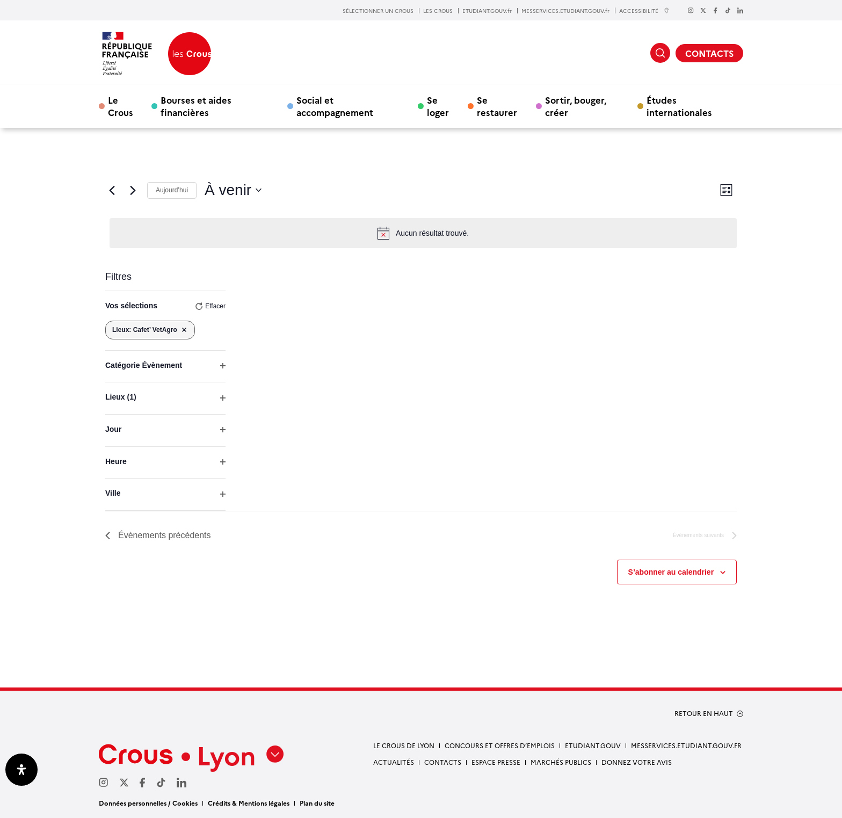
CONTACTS (709, 53)
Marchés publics (561, 761)
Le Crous (120, 105)
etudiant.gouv (593, 745)
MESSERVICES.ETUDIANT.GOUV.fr (565, 10)
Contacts (442, 761)
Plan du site (317, 802)
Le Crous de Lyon (403, 745)
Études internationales (679, 105)
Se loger (438, 105)
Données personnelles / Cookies (148, 802)
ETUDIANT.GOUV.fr (487, 10)
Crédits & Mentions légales (248, 802)
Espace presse (495, 761)
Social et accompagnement (334, 105)
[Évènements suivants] (132, 190)
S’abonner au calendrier (671, 572)
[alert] (423, 233)
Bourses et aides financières (196, 105)
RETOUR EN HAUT (703, 713)
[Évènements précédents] (111, 190)
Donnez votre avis (636, 761)
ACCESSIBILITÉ (644, 10)
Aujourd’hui (172, 190)
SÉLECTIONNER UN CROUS (378, 10)
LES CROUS (438, 10)
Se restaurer (497, 105)
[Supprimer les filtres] (184, 329)
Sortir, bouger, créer (575, 105)
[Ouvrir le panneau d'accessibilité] (21, 770)
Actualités (393, 761)
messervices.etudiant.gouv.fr (686, 745)
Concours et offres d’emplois (500, 745)
